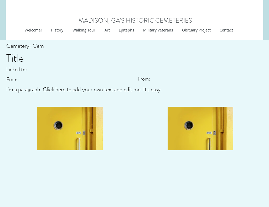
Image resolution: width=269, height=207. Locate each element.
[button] (106, 30)
